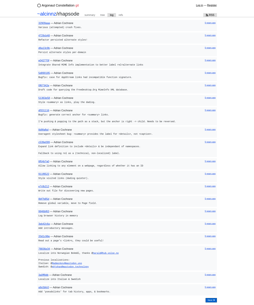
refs (121, 15)
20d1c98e (44, 236)
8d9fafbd (43, 129)
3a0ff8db (43, 275)
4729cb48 (44, 35)
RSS (210, 15)
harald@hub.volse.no (106, 253)
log (111, 15)
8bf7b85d (43, 199)
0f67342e (43, 85)
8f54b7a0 (43, 161)
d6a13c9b (44, 48)
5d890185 (44, 73)
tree (102, 15)
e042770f (43, 60)
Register (212, 5)
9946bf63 (43, 211)
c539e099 (44, 142)
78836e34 (44, 248)
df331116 (43, 110)
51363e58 (44, 98)
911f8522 (43, 174)
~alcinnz (46, 14)
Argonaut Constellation (60, 5)
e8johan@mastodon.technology (70, 266)
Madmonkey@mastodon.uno (67, 263)
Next (211, 300)
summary (90, 15)
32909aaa (44, 23)
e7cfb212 (43, 186)
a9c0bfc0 (43, 287)
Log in (199, 5)
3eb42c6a (44, 224)
